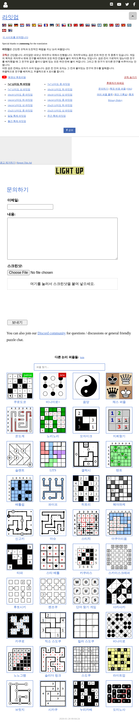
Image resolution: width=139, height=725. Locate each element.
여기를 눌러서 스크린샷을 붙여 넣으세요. (62, 284)
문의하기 (103, 88)
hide (82, 357)
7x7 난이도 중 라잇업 (58, 84)
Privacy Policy (115, 100)
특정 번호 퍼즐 (118, 88)
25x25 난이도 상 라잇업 (59, 110)
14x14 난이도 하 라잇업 (20, 100)
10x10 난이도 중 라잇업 (20, 94)
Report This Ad (24, 162)
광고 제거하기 (7, 162)
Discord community (52, 333)
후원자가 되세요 (115, 83)
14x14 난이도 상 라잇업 (20, 105)
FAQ (129, 88)
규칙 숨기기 (130, 77)
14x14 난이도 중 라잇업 (59, 100)
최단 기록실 (120, 94)
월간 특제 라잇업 (17, 121)
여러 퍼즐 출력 (105, 94)
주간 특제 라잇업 (56, 115)
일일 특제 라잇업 (17, 115)
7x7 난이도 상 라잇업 (19, 89)
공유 (70, 130)
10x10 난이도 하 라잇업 (59, 89)
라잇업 (10, 17)
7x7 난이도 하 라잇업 (19, 84)
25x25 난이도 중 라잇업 (20, 110)
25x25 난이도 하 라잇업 (59, 105)
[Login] (5, 5)
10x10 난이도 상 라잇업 (59, 94)
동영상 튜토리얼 (17, 77)
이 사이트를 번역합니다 (15, 37)
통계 (131, 94)
